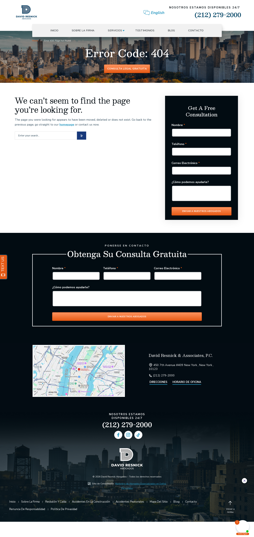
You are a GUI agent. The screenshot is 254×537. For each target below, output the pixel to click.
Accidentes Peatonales (130, 517)
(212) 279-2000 (205, 13)
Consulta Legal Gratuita (127, 70)
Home (35, 40)
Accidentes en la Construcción (91, 517)
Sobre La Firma (83, 30)
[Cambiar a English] (158, 12)
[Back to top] (230, 522)
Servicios (115, 30)
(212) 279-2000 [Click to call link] (164, 391)
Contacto (196, 30)
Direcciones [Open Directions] (158, 397)
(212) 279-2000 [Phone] (127, 439)
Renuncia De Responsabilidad (27, 524)
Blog (171, 30)
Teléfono (179, 146)
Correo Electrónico (186, 165)
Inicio (54, 30)
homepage (66, 127)
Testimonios (144, 30)
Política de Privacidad (64, 524)
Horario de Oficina (187, 397)
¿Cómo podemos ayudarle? (190, 185)
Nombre (178, 127)
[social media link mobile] (118, 450)
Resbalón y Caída (55, 517)
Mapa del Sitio (159, 517)
